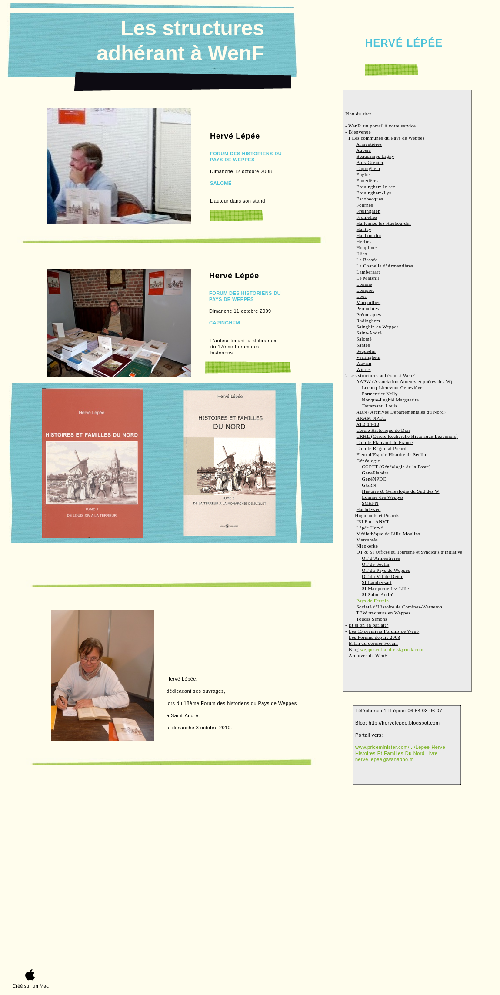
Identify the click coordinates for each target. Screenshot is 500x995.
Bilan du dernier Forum (373, 643)
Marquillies (369, 302)
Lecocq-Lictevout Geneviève (392, 387)
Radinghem (368, 320)
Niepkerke (367, 545)
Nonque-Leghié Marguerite (390, 399)
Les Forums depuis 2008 (374, 637)
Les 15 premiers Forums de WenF (384, 631)
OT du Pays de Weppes (386, 570)
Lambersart (368, 271)
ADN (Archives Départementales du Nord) (401, 411)
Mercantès (367, 539)
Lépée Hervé (370, 527)
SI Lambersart (376, 582)
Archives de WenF (368, 655)
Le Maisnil (368, 277)
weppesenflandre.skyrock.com (391, 649)
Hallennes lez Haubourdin (384, 223)
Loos (362, 296)
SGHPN (370, 503)
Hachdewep (369, 509)
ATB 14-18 (367, 424)
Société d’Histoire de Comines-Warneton (400, 606)
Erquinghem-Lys (374, 192)
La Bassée (367, 259)
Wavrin (363, 363)
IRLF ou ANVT (373, 521)
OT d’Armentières (381, 558)
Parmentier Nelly (380, 393)
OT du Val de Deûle (382, 576)
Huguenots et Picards (377, 515)
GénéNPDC (374, 478)
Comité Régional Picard (382, 448)
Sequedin (366, 351)
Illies (362, 253)
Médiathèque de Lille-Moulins (388, 533)
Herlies (364, 241)
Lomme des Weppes (382, 497)
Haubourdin (369, 235)
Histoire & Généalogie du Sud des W (400, 491)
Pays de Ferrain (373, 600)
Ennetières (368, 180)
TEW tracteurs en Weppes (383, 612)
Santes (363, 344)
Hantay (364, 229)
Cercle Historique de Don (383, 430)
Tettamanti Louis (379, 405)
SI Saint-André (377, 594)
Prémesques (369, 314)
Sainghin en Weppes (378, 326)
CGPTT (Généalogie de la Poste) (396, 466)
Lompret (365, 290)
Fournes (365, 204)
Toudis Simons (371, 618)
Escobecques (370, 198)
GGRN (369, 484)
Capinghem (368, 168)
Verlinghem (368, 357)
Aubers (363, 150)
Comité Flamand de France (385, 442)
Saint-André (369, 332)
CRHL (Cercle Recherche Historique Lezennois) (407, 436)
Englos (364, 174)
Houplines (367, 247)
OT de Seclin (375, 564)
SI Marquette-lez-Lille (385, 588)
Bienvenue (360, 131)
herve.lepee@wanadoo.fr (384, 759)
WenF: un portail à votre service (382, 125)
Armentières (369, 144)
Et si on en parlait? (368, 625)
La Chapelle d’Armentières (385, 265)
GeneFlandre (375, 472)
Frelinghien (369, 211)
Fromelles (367, 217)
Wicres (363, 369)
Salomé (364, 338)
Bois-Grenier (370, 162)
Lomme (364, 284)
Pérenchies (368, 308)
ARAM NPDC (371, 418)
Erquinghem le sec (376, 186)
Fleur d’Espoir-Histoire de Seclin (392, 454)
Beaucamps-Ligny (375, 156)
